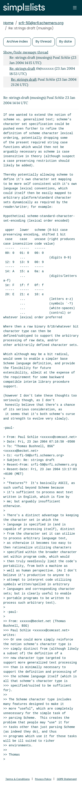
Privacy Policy (43, 779)
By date (65, 41)
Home (8, 22)
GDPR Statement (67, 779)
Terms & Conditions (17, 779)
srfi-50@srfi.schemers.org (41, 22)
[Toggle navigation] (75, 8)
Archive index (17, 41)
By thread (43, 41)
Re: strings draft (22, 68)
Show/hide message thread (25, 52)
